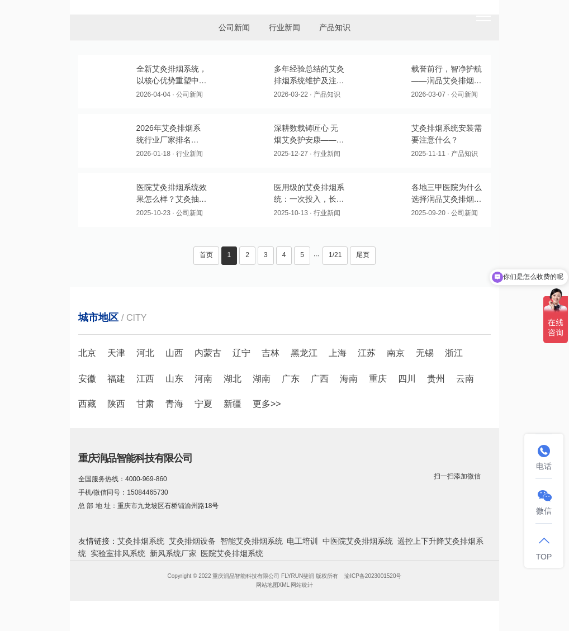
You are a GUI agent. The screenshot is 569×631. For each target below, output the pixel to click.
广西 (320, 378)
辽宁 (241, 353)
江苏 (367, 353)
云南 (465, 378)
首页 (206, 255)
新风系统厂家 (173, 553)
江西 (145, 378)
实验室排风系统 (118, 553)
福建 (116, 378)
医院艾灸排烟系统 (232, 553)
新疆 (232, 404)
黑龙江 (304, 353)
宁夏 (203, 404)
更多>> (267, 404)
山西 (174, 353)
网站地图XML (273, 585)
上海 (338, 353)
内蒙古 (208, 353)
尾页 (362, 255)
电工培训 (302, 541)
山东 (174, 378)
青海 (174, 404)
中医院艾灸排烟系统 (358, 541)
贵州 (436, 378)
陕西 (116, 404)
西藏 (87, 404)
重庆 (378, 378)
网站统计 (302, 585)
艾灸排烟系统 (140, 541)
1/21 (335, 255)
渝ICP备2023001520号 (372, 576)
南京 (396, 353)
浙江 (454, 353)
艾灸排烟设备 (192, 541)
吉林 (270, 353)
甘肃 (145, 404)
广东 (291, 378)
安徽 (87, 378)
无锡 (425, 353)
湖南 (262, 378)
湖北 (232, 378)
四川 (407, 378)
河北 (145, 353)
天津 (116, 353)
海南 (349, 378)
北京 (87, 353)
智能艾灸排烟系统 (251, 541)
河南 (203, 378)
